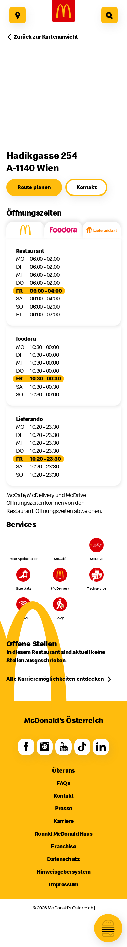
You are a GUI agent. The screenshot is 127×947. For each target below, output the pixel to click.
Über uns (63, 770)
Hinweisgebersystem (63, 871)
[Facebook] (26, 747)
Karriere (63, 821)
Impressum (63, 884)
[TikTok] (82, 747)
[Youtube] (63, 747)
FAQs (63, 783)
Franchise (63, 846)
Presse (63, 808)
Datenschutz (63, 859)
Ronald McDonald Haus (63, 833)
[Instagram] (45, 747)
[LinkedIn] (101, 747)
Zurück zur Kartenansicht (46, 36)
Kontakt (63, 795)
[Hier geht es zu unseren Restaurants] (17, 15)
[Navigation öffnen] (108, 928)
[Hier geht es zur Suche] (109, 15)
